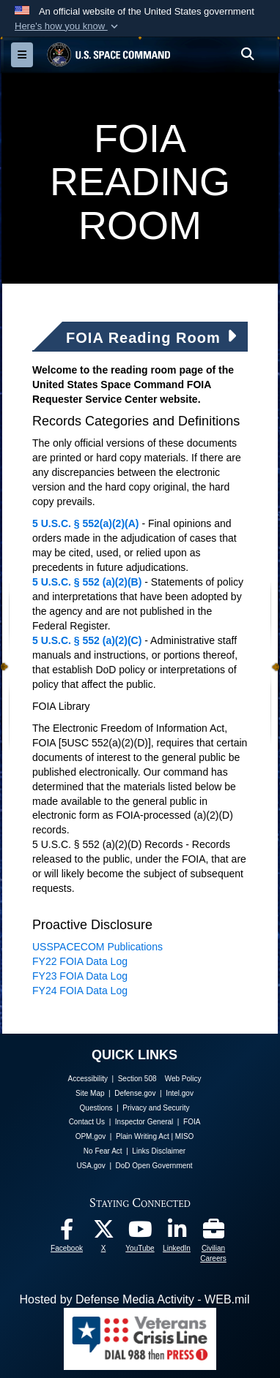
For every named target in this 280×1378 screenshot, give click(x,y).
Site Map (89, 1093)
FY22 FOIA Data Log (80, 961)
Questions (96, 1108)
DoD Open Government (154, 1166)
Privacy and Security (155, 1108)
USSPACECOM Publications (97, 947)
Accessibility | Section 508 (112, 1079)
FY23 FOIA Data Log (80, 976)
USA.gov (90, 1166)
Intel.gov (180, 1093)
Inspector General (144, 1122)
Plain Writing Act (142, 1136)
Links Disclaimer (158, 1151)
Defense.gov (134, 1093)
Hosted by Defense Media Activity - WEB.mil (135, 1299)
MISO (184, 1136)
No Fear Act (103, 1151)
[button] (68, 26)
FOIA (191, 1122)
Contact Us (87, 1122)
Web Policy (183, 1079)
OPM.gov (90, 1136)
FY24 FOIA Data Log (80, 990)
